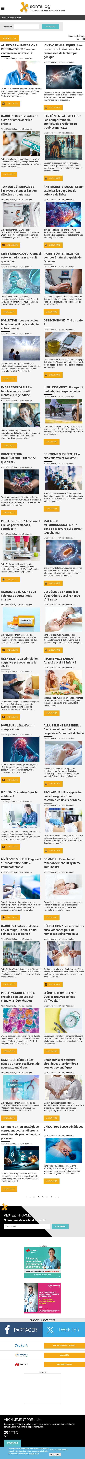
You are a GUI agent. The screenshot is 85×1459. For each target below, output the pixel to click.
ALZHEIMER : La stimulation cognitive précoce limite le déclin (19, 662)
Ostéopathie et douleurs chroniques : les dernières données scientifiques (61, 1063)
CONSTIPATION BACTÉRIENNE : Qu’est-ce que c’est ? (18, 458)
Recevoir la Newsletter (42, 1320)
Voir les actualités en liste (78, 39)
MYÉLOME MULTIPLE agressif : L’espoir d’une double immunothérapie (21, 863)
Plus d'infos (34, 1453)
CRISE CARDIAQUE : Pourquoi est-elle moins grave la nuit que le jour (21, 257)
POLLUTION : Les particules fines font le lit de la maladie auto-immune (20, 324)
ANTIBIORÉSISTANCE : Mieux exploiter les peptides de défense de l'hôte (63, 190)
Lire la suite (12, 104)
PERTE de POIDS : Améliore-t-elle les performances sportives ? (21, 525)
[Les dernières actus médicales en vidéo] (42, 1403)
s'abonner (12, 1443)
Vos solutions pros (64, 1364)
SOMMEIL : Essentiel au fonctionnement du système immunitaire (62, 863)
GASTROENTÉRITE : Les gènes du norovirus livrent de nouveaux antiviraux (20, 1063)
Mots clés (7, 26)
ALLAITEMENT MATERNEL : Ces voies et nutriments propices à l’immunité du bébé (64, 729)
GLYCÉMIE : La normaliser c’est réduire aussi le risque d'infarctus (62, 595)
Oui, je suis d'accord (59, 1450)
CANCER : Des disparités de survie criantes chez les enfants (19, 119)
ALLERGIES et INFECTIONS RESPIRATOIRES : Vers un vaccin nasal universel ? (19, 49)
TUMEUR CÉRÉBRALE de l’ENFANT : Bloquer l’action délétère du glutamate (19, 190)
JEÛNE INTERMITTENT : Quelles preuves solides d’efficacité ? (60, 996)
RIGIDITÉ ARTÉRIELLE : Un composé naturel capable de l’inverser (63, 257)
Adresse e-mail (11, 1222)
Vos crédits (64, 1355)
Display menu (2, 8)
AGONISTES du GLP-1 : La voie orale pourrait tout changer (18, 595)
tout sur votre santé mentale (64, 1346)
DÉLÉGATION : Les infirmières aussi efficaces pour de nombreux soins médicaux (64, 930)
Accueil (4, 18)
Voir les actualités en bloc (84, 39)
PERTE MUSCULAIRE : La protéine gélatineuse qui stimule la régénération (18, 996)
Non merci (55, 1454)
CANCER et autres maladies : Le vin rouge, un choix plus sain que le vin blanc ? (20, 930)
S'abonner (60, 1226)
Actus (12, 18)
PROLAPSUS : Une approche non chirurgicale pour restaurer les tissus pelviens (63, 796)
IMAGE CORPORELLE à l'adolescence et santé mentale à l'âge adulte (16, 391)
